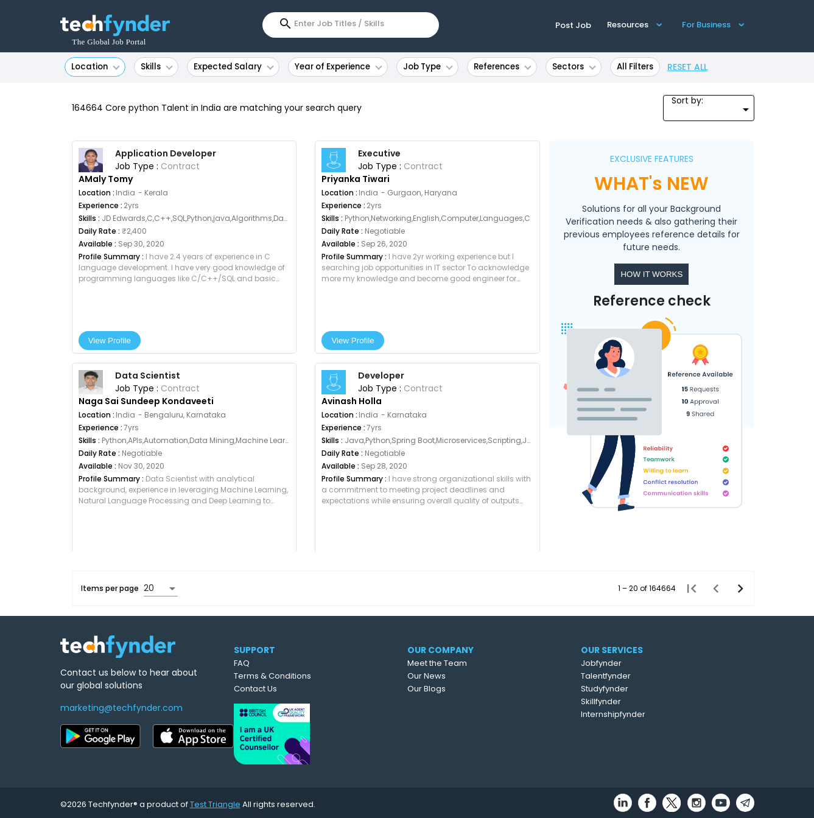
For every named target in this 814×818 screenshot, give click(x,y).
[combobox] (360, 24)
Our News (480, 676)
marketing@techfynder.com (121, 708)
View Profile (109, 340)
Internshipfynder (667, 714)
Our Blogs (480, 688)
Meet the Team (491, 663)
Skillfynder (655, 701)
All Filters (635, 66)
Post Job (573, 25)
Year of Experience (338, 66)
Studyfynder (658, 688)
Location (95, 66)
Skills (157, 66)
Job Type (428, 66)
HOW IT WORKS (651, 274)
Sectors (574, 66)
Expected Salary (234, 66)
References (503, 66)
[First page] (688, 588)
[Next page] (737, 588)
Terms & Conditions (320, 676)
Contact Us (303, 688)
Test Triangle (215, 800)
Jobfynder (655, 663)
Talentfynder (660, 676)
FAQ (290, 663)
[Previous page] (712, 588)
